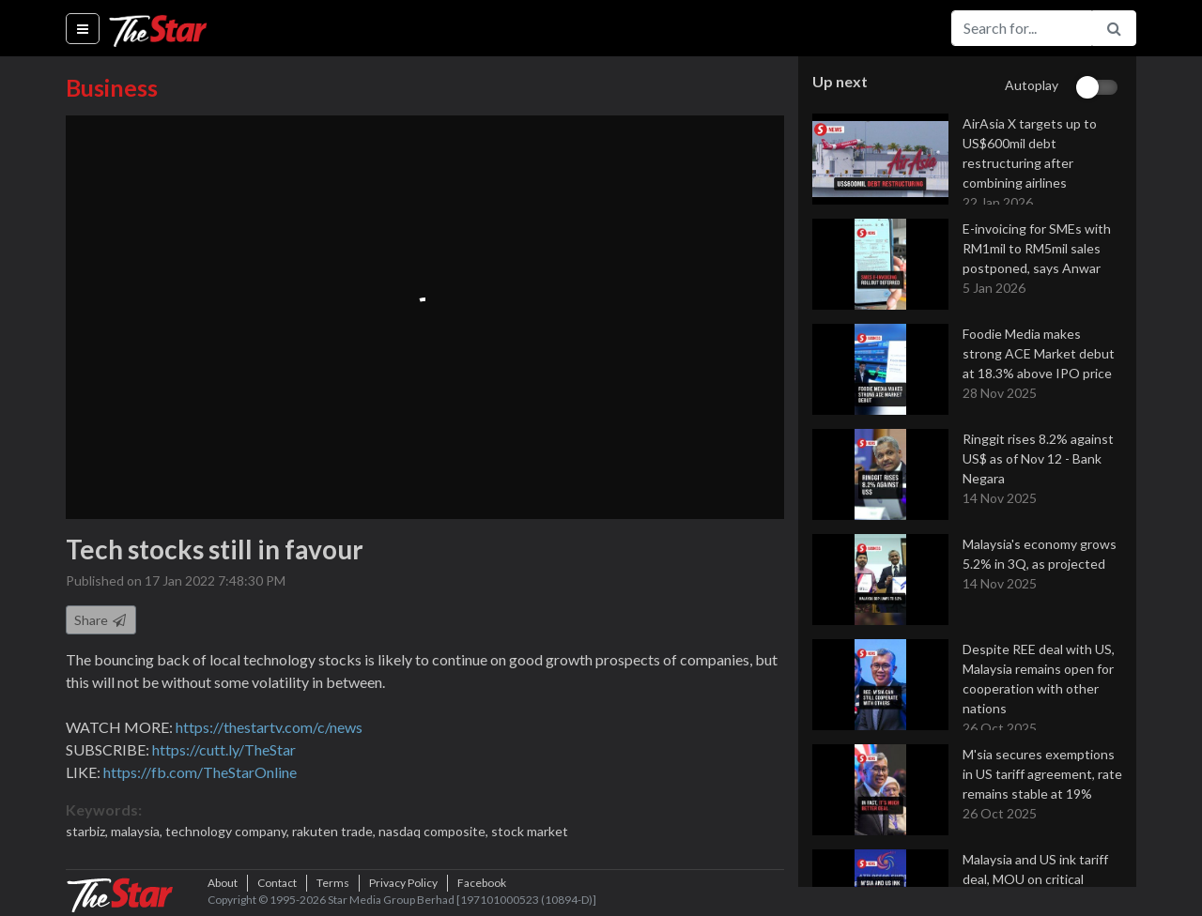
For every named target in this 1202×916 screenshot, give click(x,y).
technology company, (228, 831)
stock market (529, 831)
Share (101, 620)
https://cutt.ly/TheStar (224, 749)
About (223, 883)
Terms (332, 883)
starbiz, (88, 831)
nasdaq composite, (434, 831)
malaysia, (138, 831)
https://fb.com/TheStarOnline (200, 772)
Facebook (481, 883)
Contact (277, 883)
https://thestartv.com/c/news (269, 727)
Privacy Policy (403, 883)
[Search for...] (1021, 28)
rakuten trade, (335, 831)
